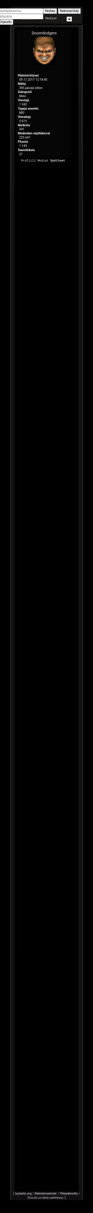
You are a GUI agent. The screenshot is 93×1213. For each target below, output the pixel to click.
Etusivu (28, 18)
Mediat (51, 18)
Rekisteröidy (69, 11)
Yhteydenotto (69, 1193)
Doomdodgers (44, 33)
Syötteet (57, 160)
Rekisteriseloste (46, 1193)
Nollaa (50, 11)
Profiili (28, 160)
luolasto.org (23, 1193)
